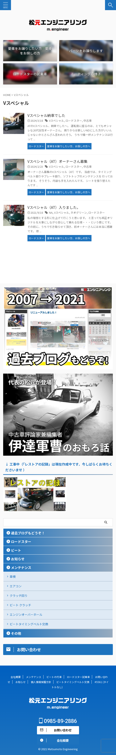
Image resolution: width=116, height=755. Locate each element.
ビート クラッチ (20, 605)
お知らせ (18, 558)
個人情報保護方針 (41, 682)
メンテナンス (21, 567)
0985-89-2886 (58, 721)
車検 (13, 576)
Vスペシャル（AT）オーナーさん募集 (57, 161)
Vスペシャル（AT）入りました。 (53, 207)
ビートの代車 (54, 677)
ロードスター (74, 121)
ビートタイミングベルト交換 (29, 624)
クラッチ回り (18, 595)
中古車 (87, 121)
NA (51, 213)
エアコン (16, 586)
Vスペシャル (56, 121)
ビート (16, 550)
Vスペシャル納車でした (46, 115)
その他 (16, 633)
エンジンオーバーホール (26, 614)
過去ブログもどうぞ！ (28, 532)
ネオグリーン (79, 213)
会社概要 (16, 677)
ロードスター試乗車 (78, 677)
